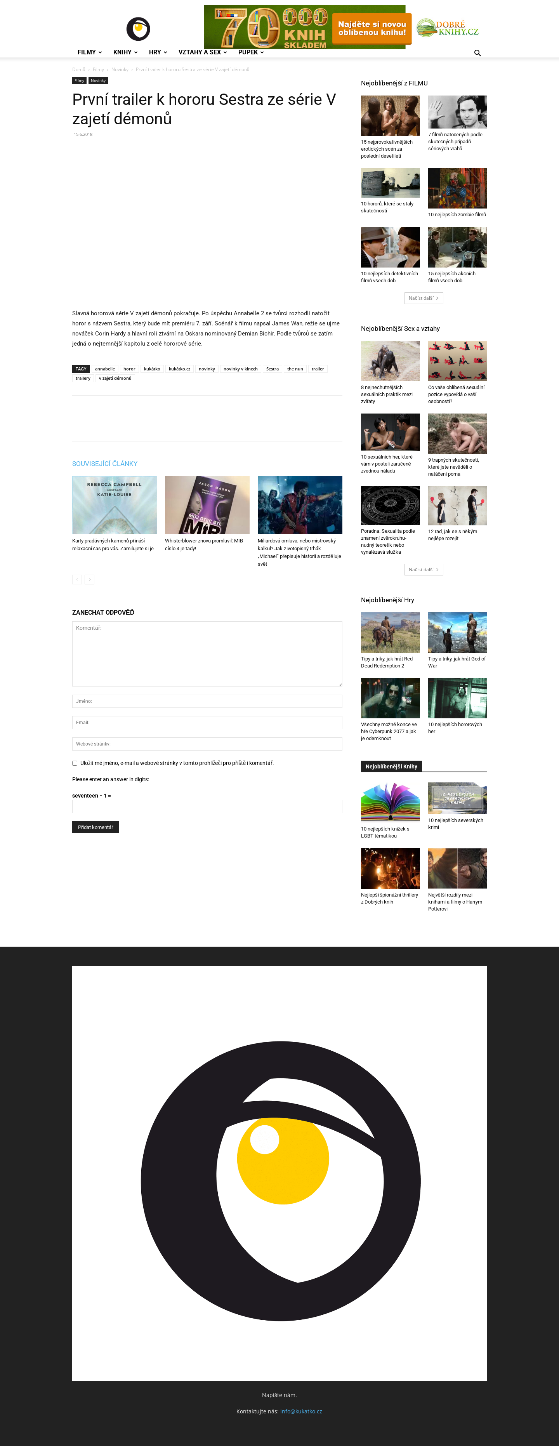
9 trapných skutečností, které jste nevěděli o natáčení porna (453, 467)
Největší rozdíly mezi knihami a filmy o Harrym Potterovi (455, 902)
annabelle (105, 369)
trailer (318, 369)
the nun (295, 369)
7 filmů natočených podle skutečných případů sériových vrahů (455, 141)
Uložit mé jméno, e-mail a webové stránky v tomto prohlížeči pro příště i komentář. (177, 763)
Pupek (251, 52)
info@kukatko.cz (301, 1411)
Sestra (272, 369)
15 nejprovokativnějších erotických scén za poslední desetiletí (387, 149)
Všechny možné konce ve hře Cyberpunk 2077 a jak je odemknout (389, 731)
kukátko (152, 369)
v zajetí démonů (115, 378)
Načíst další (424, 298)
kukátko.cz (179, 369)
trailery (83, 378)
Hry (158, 52)
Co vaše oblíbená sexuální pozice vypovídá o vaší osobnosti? (456, 394)
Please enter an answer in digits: (110, 779)
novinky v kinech (241, 369)
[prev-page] (77, 579)
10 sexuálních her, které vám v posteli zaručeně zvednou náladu (387, 464)
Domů (78, 69)
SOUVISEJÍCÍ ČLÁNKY (104, 464)
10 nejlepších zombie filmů (457, 214)
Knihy (125, 52)
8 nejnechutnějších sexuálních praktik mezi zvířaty (387, 394)
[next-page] (89, 579)
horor (129, 369)
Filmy (90, 52)
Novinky (119, 69)
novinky (207, 369)
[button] (477, 54)
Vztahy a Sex (203, 52)
